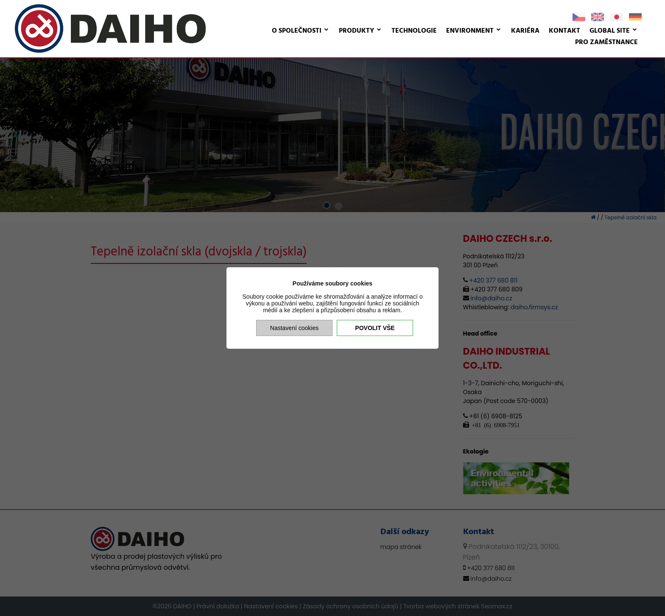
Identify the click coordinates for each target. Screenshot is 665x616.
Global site (610, 30)
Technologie (414, 30)
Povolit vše (374, 328)
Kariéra (525, 30)
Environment (470, 30)
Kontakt (564, 30)
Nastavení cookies (294, 328)
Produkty (356, 30)
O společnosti (296, 30)
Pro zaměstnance (606, 42)
